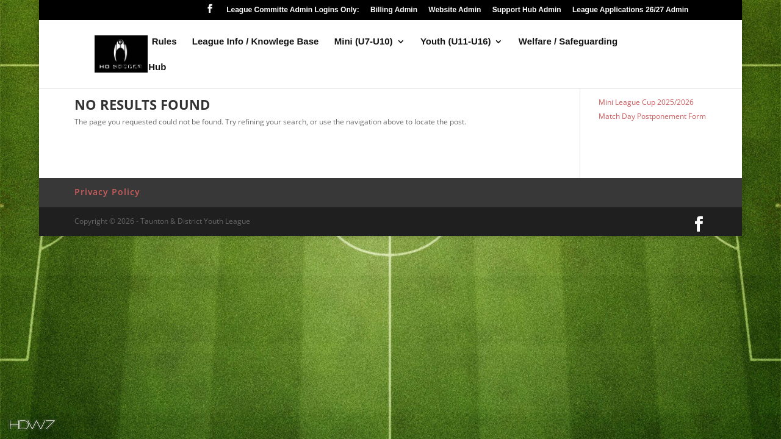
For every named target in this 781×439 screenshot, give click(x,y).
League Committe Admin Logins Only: (292, 10)
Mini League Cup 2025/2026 (646, 102)
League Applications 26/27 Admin (630, 10)
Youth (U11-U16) (455, 41)
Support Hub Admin (526, 10)
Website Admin (454, 10)
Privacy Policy (107, 192)
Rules (164, 41)
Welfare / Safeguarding (568, 41)
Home (124, 41)
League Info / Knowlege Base (255, 41)
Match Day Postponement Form (652, 116)
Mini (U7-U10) (363, 41)
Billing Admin (393, 10)
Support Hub (139, 67)
